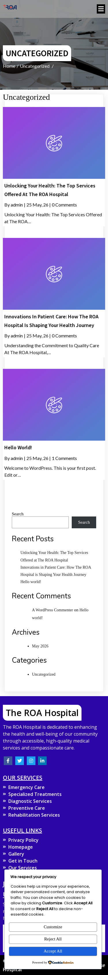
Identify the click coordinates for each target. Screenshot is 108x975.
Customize (53, 927)
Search (18, 514)
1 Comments (64, 458)
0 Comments (64, 204)
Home (9, 66)
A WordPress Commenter (52, 610)
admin (17, 204)
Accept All (52, 951)
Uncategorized (35, 66)
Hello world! (30, 582)
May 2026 (40, 646)
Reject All (53, 939)
